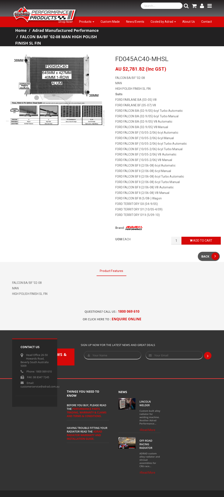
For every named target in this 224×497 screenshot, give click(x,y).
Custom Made (110, 21)
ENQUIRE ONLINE (126, 319)
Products (86, 21)
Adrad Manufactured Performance (65, 30)
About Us (188, 21)
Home (21, 30)
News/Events (135, 21)
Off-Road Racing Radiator (146, 444)
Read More (148, 430)
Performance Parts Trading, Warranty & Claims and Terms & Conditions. (86, 412)
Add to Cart (201, 240)
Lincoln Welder (145, 403)
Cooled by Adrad (163, 21)
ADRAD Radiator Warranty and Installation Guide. (84, 435)
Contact (206, 21)
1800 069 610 (129, 311)
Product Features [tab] (111, 271)
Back (210, 256)
